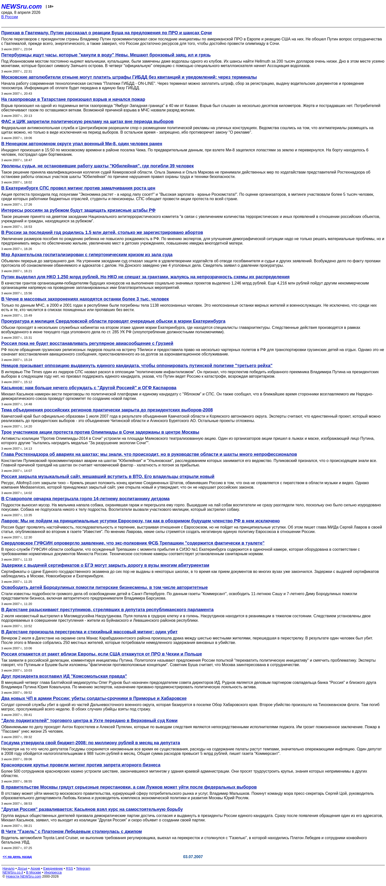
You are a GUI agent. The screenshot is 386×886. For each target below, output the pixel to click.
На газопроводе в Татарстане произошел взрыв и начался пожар (73, 99)
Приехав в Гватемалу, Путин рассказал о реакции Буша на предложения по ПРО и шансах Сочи (106, 32)
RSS (69, 868)
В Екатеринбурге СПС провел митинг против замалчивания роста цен (78, 188)
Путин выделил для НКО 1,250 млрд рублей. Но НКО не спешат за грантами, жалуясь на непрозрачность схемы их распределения (145, 276)
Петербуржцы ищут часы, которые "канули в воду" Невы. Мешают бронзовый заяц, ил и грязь (106, 55)
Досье (22, 868)
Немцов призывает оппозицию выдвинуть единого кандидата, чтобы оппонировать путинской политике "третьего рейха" (136, 365)
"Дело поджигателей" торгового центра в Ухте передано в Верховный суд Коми (89, 720)
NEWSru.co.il (12, 872)
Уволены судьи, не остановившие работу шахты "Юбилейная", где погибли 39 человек (97, 165)
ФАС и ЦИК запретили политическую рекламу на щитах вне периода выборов (87, 121)
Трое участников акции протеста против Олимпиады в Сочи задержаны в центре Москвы (100, 432)
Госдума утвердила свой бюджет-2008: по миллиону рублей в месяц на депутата (90, 742)
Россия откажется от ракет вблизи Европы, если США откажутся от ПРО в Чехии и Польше (101, 654)
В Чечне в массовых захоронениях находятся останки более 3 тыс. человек (85, 299)
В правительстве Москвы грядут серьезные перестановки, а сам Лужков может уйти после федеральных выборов (129, 787)
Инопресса (53, 872)
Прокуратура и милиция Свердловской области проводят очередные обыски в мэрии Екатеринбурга (113, 321)
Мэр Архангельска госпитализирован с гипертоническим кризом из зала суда (87, 254)
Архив (35, 868)
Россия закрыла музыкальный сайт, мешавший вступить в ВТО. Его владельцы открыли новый (107, 476)
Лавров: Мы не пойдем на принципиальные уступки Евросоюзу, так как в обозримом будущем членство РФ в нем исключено (140, 520)
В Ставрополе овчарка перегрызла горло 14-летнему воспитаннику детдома (85, 498)
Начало (8, 868)
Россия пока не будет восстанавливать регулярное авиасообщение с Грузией (87, 343)
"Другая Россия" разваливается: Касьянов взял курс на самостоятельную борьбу (92, 809)
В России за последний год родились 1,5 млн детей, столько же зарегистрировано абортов (102, 232)
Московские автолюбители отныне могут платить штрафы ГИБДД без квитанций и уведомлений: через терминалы (129, 77)
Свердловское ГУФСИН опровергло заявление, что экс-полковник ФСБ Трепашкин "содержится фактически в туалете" (132, 543)
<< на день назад (17, 857)
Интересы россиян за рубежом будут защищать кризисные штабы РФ (78, 210)
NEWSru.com (21, 6)
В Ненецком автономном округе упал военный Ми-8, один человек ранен (81, 143)
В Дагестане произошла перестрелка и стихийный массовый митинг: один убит (89, 631)
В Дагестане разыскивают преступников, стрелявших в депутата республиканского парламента (107, 609)
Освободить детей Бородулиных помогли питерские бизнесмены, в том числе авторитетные (104, 587)
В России (9, 17)
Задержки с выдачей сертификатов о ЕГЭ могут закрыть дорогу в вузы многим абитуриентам (105, 565)
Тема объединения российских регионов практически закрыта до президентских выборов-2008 (107, 410)
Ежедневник (53, 868)
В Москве (33, 872)
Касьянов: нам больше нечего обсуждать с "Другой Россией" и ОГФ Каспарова (88, 387)
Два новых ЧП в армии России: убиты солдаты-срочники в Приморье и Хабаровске (94, 698)
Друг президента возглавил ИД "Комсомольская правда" (64, 676)
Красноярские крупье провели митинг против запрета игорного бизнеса (80, 764)
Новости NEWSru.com (23, 876)
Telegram (83, 868)
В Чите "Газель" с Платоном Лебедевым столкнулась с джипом (71, 831)
